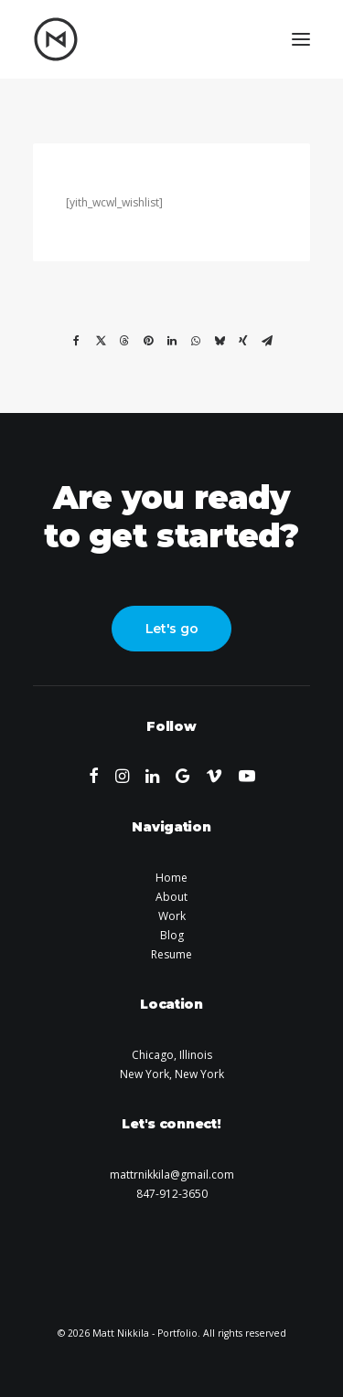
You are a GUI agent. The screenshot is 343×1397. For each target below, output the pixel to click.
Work (172, 916)
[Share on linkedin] (172, 341)
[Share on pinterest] (148, 341)
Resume (171, 954)
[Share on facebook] (77, 341)
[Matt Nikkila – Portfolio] (56, 39)
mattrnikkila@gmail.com (172, 1174)
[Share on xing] (243, 341)
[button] (301, 39)
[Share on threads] (124, 341)
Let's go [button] (171, 628)
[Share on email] (267, 341)
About (171, 897)
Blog (172, 935)
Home (171, 877)
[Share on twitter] (101, 341)
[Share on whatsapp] (196, 341)
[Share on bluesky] (219, 341)
